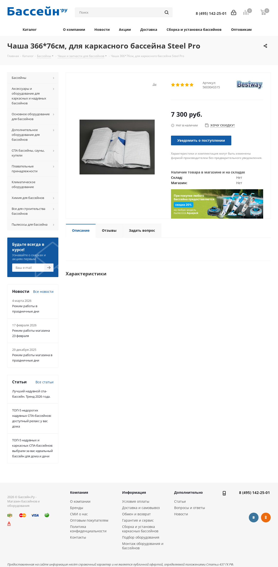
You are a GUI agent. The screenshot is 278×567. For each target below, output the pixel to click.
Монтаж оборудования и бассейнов (142, 545)
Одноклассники (266, 517)
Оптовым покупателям (89, 520)
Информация (134, 492)
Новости (181, 514)
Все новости (43, 291)
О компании (80, 501)
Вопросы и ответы (189, 507)
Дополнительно (188, 492)
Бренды (76, 507)
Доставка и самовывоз (141, 507)
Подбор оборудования (140, 537)
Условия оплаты (135, 501)
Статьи (180, 501)
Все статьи (45, 382)
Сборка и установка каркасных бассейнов (140, 528)
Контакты (78, 537)
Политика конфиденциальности (88, 528)
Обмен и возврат (136, 514)
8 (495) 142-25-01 (254, 492)
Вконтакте (254, 517)
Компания (79, 492)
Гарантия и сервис (138, 520)
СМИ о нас (79, 514)
